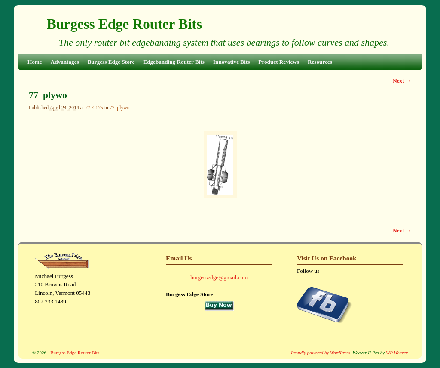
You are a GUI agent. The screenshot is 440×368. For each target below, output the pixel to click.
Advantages (65, 62)
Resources (320, 62)
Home (35, 62)
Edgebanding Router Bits (174, 62)
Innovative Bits (231, 62)
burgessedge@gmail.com (219, 277)
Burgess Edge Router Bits (124, 24)
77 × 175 (94, 108)
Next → (402, 80)
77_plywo (120, 108)
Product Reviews (278, 62)
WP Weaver (397, 352)
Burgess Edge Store (111, 62)
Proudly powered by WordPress (320, 352)
